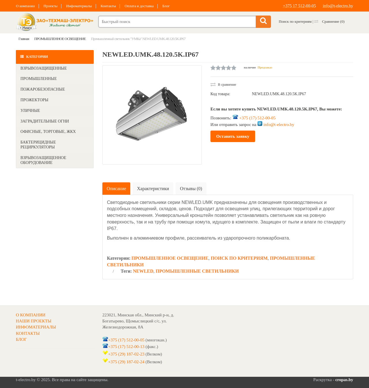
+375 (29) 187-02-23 (126, 354)
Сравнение (329, 21)
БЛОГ (21, 339)
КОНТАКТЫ (28, 333)
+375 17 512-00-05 (299, 5)
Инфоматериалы (80, 6)
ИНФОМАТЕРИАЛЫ (36, 327)
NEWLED (143, 271)
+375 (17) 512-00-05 (257, 117)
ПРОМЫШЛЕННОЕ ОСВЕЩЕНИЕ (169, 258)
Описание (116, 188)
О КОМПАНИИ (31, 315)
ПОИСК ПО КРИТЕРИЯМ (239, 258)
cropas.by (344, 379)
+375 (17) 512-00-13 (126, 346)
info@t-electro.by (337, 5)
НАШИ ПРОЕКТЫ (33, 321)
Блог (168, 6)
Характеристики (153, 188)
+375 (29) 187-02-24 (126, 362)
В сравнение (223, 84)
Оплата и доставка (141, 6)
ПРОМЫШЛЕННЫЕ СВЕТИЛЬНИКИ (197, 271)
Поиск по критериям (295, 21)
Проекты (51, 6)
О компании (25, 6)
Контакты (109, 6)
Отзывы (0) (191, 188)
